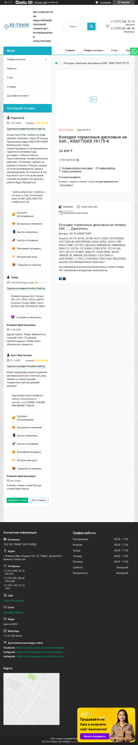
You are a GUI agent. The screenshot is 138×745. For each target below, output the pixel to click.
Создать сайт (40, 2)
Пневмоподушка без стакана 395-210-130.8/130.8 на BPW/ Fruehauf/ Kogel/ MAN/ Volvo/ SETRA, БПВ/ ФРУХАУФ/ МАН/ (28, 301)
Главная (70, 50)
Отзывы (11, 86)
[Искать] (91, 26)
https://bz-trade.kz (13, 600)
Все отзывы (38, 500)
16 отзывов (105, 2)
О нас (114, 50)
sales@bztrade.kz (13, 612)
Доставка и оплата (18, 95)
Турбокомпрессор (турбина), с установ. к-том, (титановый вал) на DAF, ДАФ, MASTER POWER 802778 (29, 197)
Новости (11, 68)
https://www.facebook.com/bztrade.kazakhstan (41, 647)
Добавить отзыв (17, 500)
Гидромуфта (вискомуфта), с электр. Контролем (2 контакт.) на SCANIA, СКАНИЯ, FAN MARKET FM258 (28, 400)
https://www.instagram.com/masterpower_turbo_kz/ (41, 652)
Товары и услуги (92, 50)
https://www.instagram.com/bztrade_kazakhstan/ (41, 656)
